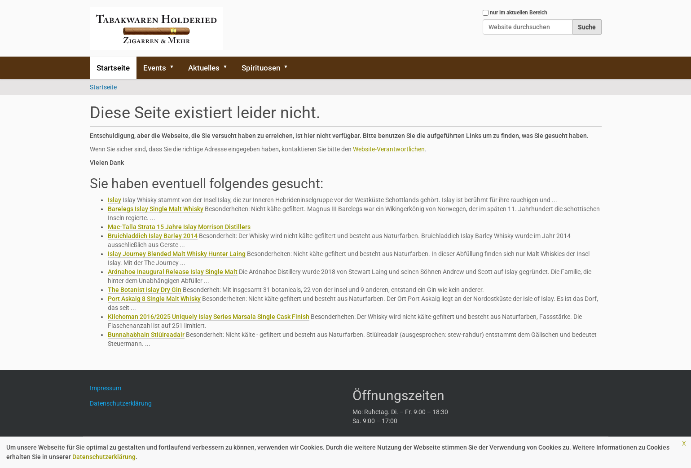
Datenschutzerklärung (104, 456)
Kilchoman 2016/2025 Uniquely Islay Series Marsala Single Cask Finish (208, 316)
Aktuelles (204, 67)
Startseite (113, 67)
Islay (114, 199)
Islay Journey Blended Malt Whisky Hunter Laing (177, 253)
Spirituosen (261, 67)
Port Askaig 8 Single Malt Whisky (154, 298)
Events (154, 67)
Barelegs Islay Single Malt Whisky (155, 208)
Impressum (109, 388)
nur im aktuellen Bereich (518, 12)
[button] (175, 68)
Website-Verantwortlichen (389, 149)
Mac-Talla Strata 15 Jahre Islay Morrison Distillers (179, 226)
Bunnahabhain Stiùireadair (146, 334)
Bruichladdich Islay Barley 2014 (153, 235)
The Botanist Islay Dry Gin (144, 289)
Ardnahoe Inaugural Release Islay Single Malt (173, 271)
